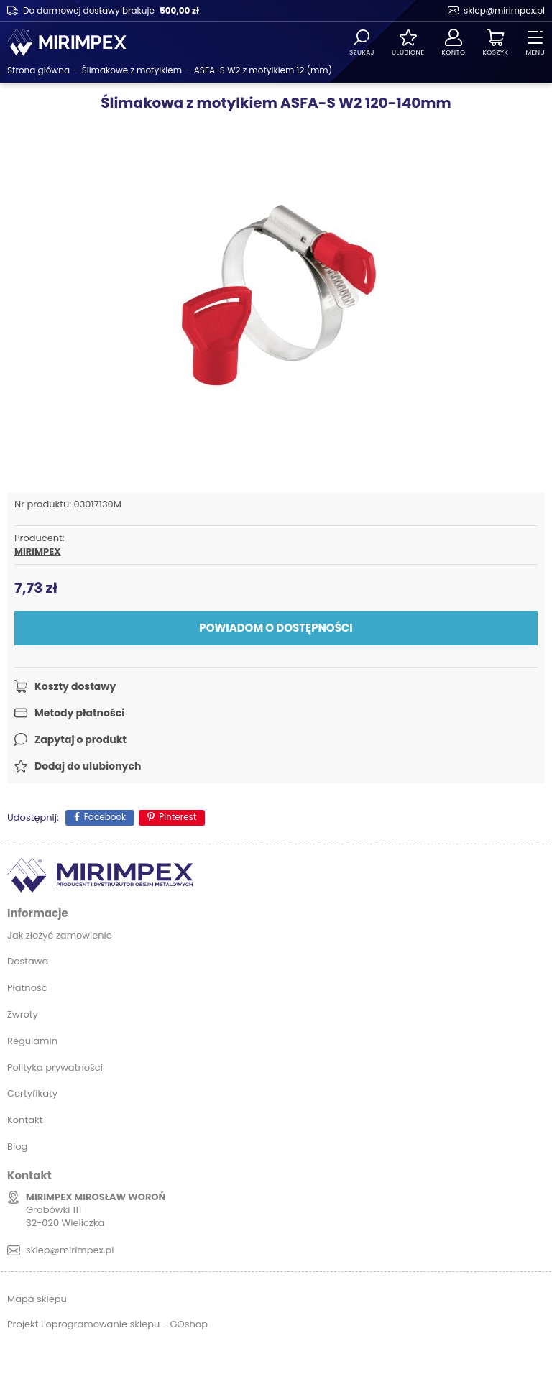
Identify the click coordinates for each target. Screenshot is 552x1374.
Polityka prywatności (55, 1067)
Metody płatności (79, 713)
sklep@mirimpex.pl (504, 10)
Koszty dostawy (75, 686)
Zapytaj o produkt (80, 739)
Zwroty (22, 1014)
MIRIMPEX (37, 551)
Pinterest (177, 817)
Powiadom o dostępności (275, 627)
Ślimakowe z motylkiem (132, 70)
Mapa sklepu (37, 1299)
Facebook (105, 817)
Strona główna (38, 70)
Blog (17, 1146)
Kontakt (24, 1120)
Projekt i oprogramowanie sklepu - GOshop (107, 1324)
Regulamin (32, 1041)
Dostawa (27, 961)
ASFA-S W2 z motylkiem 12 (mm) (263, 70)
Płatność (27, 988)
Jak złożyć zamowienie (59, 935)
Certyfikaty (32, 1093)
